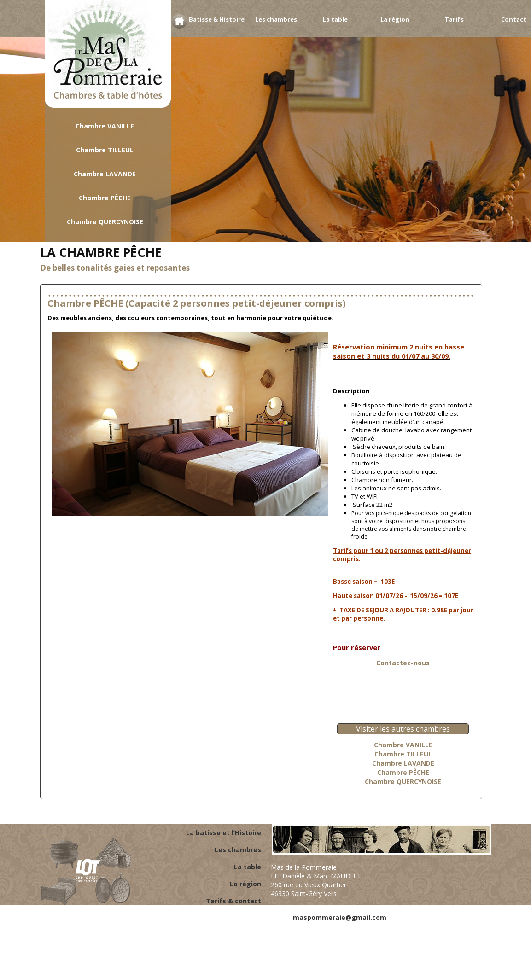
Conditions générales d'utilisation (411, 926)
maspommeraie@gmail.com (339, 917)
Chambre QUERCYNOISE (105, 221)
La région (394, 19)
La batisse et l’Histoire (223, 832)
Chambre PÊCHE (105, 197)
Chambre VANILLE (105, 126)
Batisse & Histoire (217, 19)
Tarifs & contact (233, 900)
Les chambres (276, 19)
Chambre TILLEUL (105, 149)
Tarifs (454, 19)
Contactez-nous (403, 662)
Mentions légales (321, 926)
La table (335, 19)
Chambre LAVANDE (105, 173)
